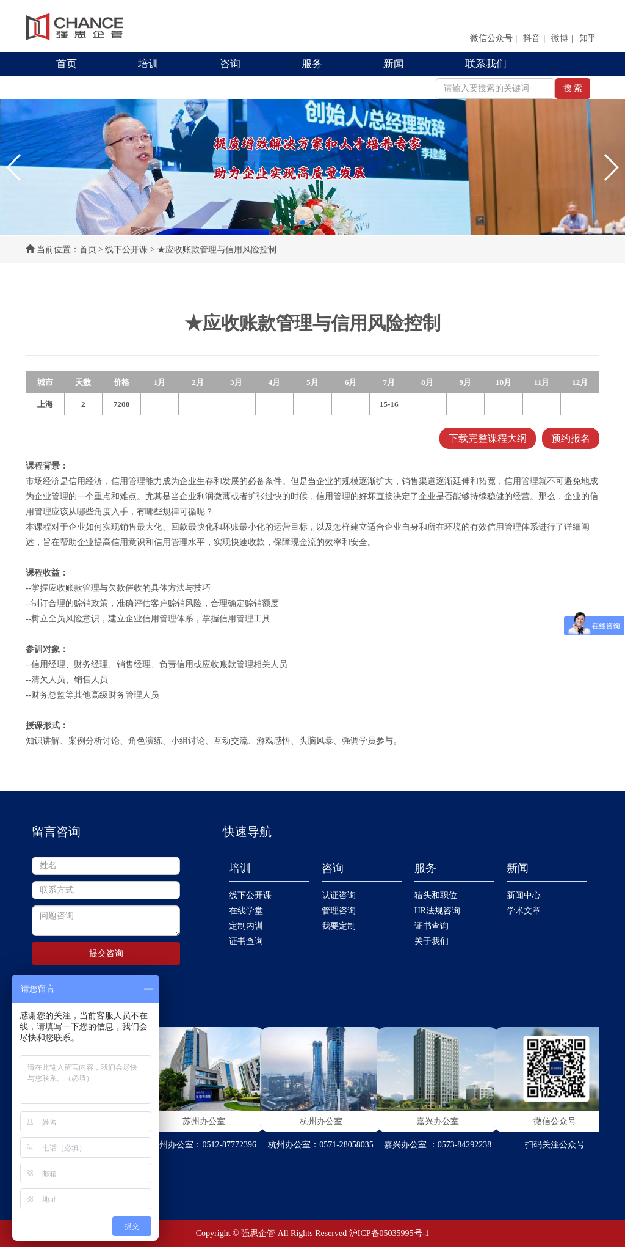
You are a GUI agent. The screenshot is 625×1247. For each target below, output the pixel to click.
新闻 (393, 64)
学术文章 (524, 910)
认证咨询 (339, 895)
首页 (66, 64)
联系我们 (486, 64)
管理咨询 (339, 910)
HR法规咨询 (437, 910)
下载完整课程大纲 (488, 438)
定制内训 (246, 926)
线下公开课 (126, 249)
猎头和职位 (435, 895)
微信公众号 (491, 38)
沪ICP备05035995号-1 (389, 1233)
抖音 (531, 38)
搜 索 (573, 88)
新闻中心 (524, 895)
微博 (559, 38)
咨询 (230, 64)
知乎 (587, 38)
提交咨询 (106, 953)
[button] (14, 167)
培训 (148, 64)
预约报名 (570, 438)
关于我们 (431, 941)
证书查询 (246, 941)
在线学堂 (246, 910)
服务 (312, 64)
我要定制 (339, 926)
